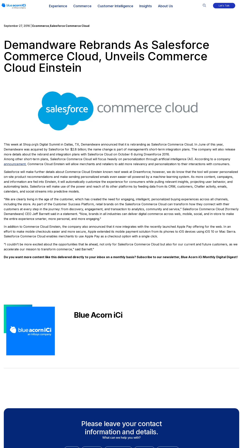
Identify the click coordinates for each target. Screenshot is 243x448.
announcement (15, 164)
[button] (204, 4)
